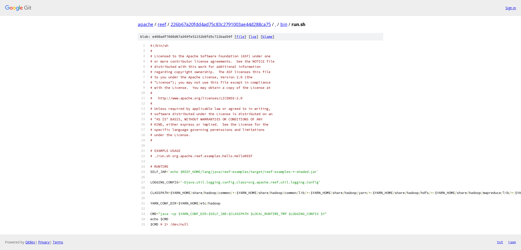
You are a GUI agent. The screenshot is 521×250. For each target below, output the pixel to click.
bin (283, 24)
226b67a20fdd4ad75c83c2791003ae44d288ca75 (221, 24)
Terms (58, 242)
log (253, 37)
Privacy (44, 242)
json (512, 242)
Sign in (510, 8)
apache (145, 24)
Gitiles (30, 242)
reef (162, 24)
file (240, 37)
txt (500, 242)
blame (268, 37)
